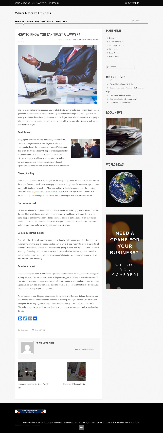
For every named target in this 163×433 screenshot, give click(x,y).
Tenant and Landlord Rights (121, 103)
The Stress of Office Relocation (122, 95)
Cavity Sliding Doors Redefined (122, 84)
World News (114, 56)
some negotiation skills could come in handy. (45, 192)
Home (59, 39)
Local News (114, 53)
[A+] (22, 42)
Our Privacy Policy (39, 3)
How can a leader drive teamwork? (123, 99)
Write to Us (54, 3)
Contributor (25, 330)
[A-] (19, 42)
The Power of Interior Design (74, 384)
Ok (81, 427)
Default (67, 39)
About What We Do (22, 3)
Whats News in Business (33, 13)
